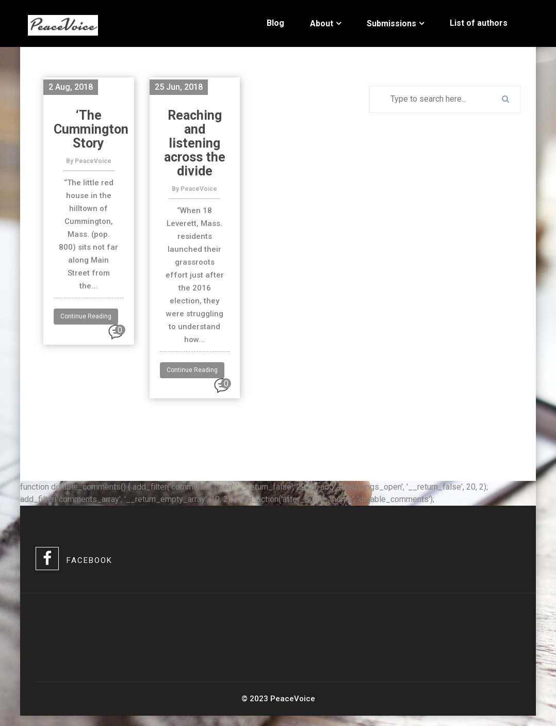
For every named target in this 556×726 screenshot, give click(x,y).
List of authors (479, 23)
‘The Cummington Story (91, 129)
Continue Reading (85, 316)
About (321, 23)
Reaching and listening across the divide (194, 143)
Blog (275, 23)
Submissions (391, 23)
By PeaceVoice (88, 161)
